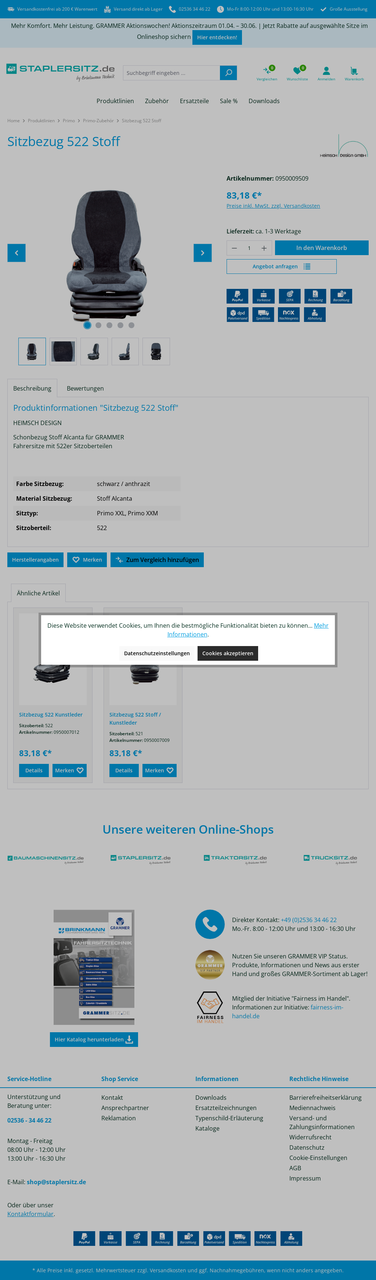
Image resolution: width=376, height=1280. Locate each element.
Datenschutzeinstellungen (157, 653)
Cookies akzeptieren (227, 653)
